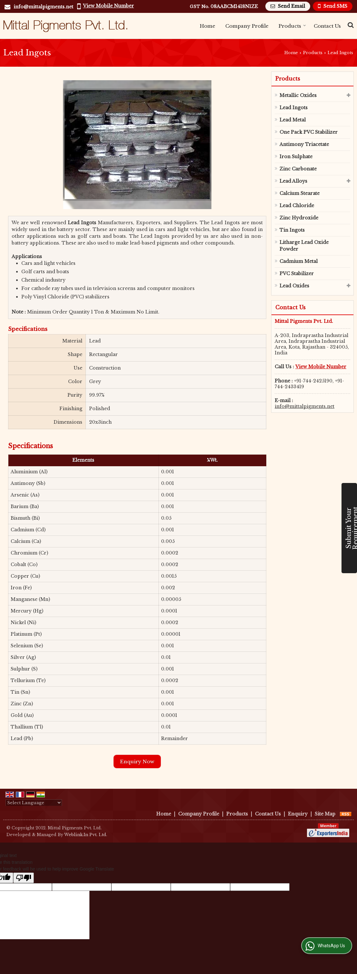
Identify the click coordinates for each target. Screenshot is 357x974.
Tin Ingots (292, 230)
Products (292, 26)
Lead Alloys (293, 181)
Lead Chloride (297, 205)
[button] (108, 6)
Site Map (325, 814)
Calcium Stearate (300, 193)
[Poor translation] (23, 878)
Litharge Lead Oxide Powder (304, 245)
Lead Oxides (294, 286)
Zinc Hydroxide (299, 218)
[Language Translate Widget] (33, 802)
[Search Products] (350, 25)
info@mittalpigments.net (43, 7)
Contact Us (327, 26)
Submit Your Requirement (351, 528)
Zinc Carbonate (298, 169)
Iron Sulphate (296, 156)
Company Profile (247, 26)
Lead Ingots (294, 108)
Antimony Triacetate (304, 144)
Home (207, 26)
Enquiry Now (137, 761)
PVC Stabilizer (297, 273)
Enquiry (298, 814)
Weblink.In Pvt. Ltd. (85, 834)
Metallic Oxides (298, 95)
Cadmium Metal (299, 261)
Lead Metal (293, 120)
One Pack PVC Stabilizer (309, 132)
